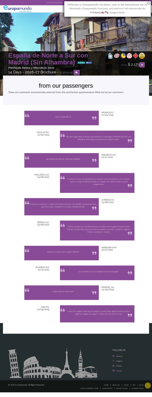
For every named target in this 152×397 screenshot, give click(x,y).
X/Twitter (117, 370)
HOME (107, 389)
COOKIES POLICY (137, 393)
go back (81, 63)
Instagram (118, 366)
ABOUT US (117, 389)
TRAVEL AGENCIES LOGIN (87, 393)
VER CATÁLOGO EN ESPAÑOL (49, 2)
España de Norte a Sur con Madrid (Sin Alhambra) (48, 59)
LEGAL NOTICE (105, 393)
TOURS (126, 389)
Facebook (118, 361)
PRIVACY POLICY (121, 393)
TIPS (134, 389)
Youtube (117, 375)
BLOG (141, 389)
